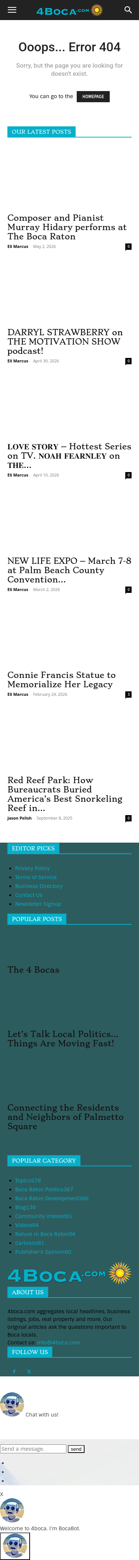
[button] (12, 10)
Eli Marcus (17, 246)
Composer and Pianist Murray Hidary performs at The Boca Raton (67, 227)
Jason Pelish (19, 818)
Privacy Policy (32, 868)
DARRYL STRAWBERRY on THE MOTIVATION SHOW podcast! (65, 341)
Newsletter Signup (38, 904)
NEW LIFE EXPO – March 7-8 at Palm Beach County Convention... (69, 570)
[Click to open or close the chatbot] (15, 1546)
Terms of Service (36, 877)
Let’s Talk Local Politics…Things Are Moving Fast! (62, 1038)
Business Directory (39, 886)
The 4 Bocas (33, 970)
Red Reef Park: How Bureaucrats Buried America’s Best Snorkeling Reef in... (64, 794)
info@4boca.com (58, 1342)
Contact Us (28, 895)
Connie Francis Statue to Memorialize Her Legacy (61, 679)
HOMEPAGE (93, 96)
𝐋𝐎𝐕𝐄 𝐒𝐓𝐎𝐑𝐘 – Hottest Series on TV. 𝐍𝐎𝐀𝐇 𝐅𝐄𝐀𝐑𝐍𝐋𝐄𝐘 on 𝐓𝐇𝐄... (69, 456)
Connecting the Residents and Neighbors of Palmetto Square (65, 1117)
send (76, 1449)
